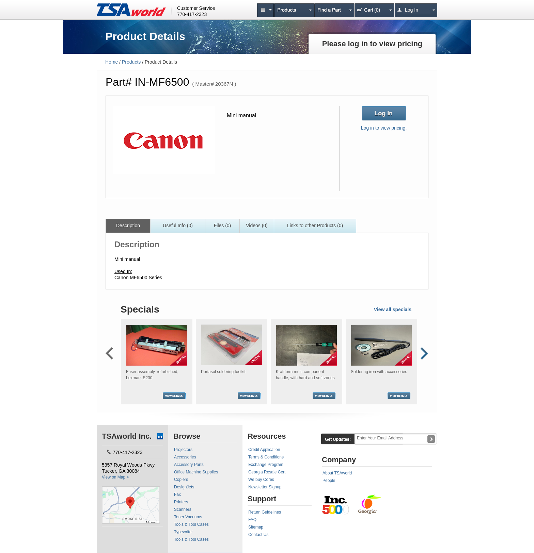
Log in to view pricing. (384, 128)
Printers (181, 502)
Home (111, 62)
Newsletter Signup (264, 487)
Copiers (181, 479)
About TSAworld (337, 473)
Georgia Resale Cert (266, 472)
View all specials (392, 309)
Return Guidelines (264, 512)
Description (128, 225)
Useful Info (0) (178, 225)
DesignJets (184, 487)
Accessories (185, 457)
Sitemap (255, 527)
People (329, 480)
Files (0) (222, 225)
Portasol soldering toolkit (223, 371)
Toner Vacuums (188, 517)
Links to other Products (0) (315, 225)
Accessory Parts (189, 464)
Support (262, 499)
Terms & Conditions (266, 457)
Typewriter (183, 532)
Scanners (182, 509)
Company (339, 459)
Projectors (183, 449)
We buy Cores (261, 479)
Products (131, 62)
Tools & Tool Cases (191, 524)
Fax (177, 494)
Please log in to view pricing (372, 43)
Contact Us (258, 534)
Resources (267, 436)
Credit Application (264, 449)
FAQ (252, 519)
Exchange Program (265, 464)
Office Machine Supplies (196, 472)
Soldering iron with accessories (379, 371)
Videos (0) (257, 225)
